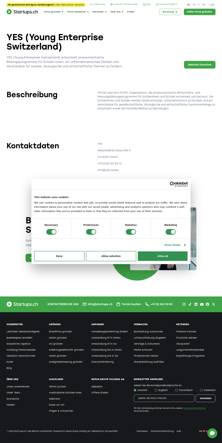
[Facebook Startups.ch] (207, 304)
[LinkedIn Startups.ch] (196, 304)
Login (212, 5)
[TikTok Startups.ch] (190, 304)
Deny (59, 256)
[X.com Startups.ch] (213, 304)
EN (203, 5)
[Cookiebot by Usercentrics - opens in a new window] (172, 184)
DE (188, 5)
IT (199, 5)
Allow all (162, 256)
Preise (130, 11)
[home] (22, 12)
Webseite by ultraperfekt (105, 431)
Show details (172, 244)
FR (194, 5)
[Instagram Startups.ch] (184, 304)
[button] (53, 12)
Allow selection (111, 256)
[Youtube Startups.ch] (202, 304)
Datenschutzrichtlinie (194, 408)
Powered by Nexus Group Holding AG (71, 431)
